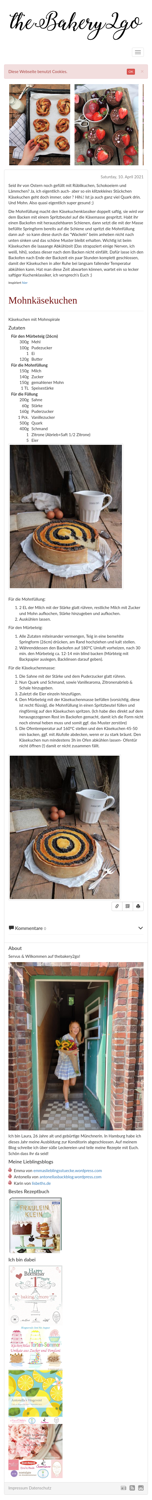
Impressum (18, 1487)
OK (130, 72)
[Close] (142, 71)
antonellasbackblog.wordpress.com (71, 1176)
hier (24, 283)
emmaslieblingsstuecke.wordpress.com (67, 1170)
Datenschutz (40, 1487)
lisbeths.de (41, 1183)
